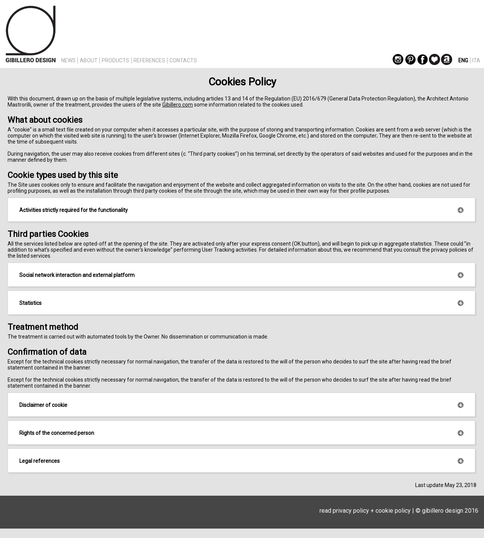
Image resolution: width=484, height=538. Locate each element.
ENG (463, 60)
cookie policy (393, 510)
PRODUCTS (115, 60)
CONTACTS (183, 60)
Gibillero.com (177, 105)
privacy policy (351, 510)
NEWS (68, 60)
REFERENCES (149, 60)
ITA (476, 60)
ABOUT (89, 60)
